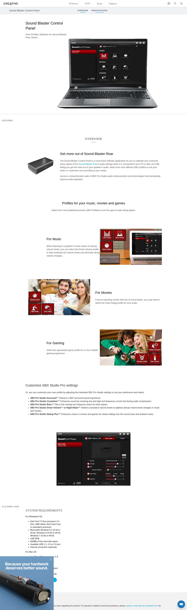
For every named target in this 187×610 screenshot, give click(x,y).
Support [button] (113, 3)
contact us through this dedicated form (142, 606)
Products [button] (73, 3)
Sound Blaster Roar (88, 164)
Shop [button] (99, 3)
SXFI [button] (87, 3)
